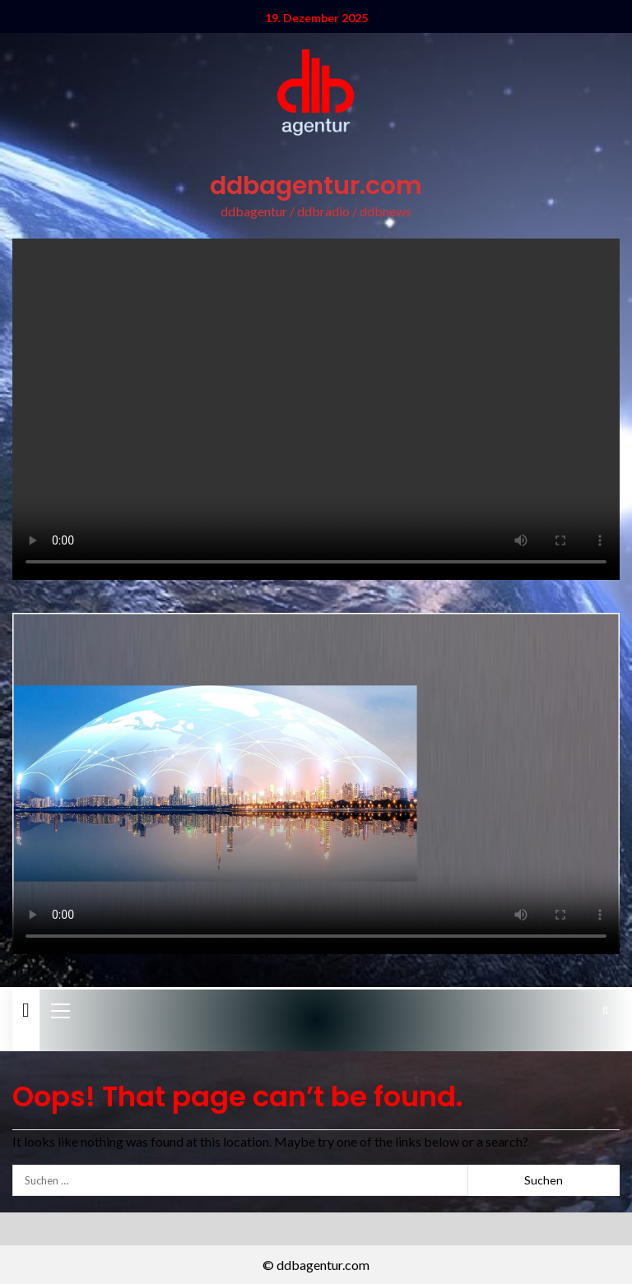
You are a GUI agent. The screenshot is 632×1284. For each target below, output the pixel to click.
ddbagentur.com (316, 186)
